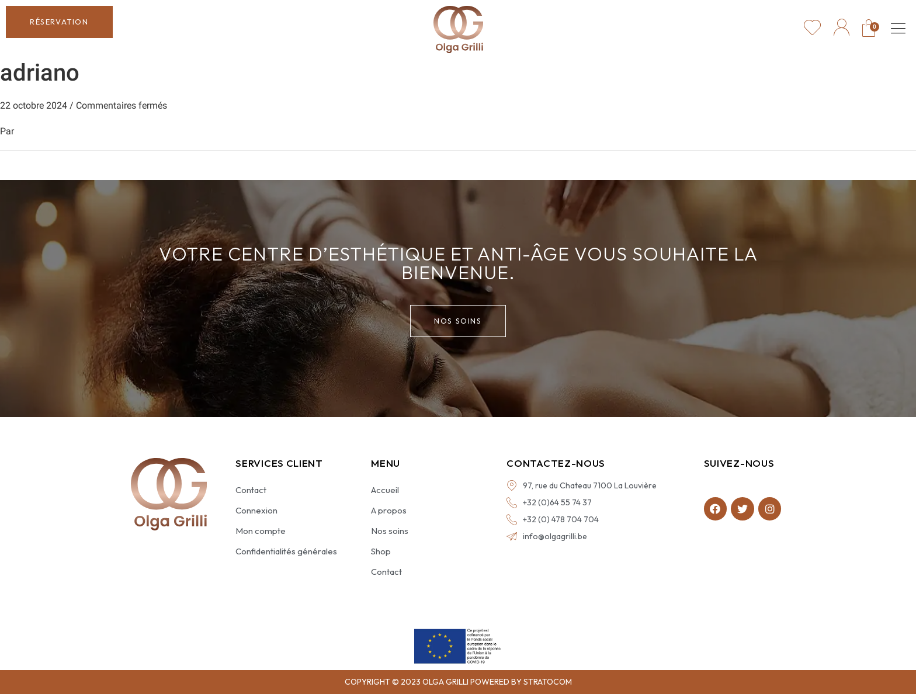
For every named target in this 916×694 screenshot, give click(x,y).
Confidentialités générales (286, 551)
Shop (381, 551)
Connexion (256, 510)
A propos (389, 510)
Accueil (385, 489)
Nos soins (389, 530)
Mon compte (260, 530)
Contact (250, 489)
